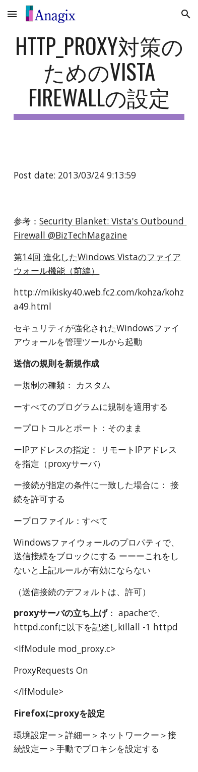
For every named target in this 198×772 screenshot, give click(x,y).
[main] (99, 76)
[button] (12, 14)
